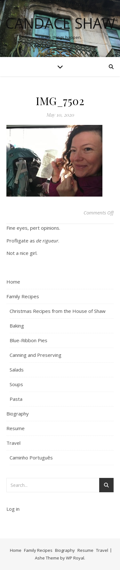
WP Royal (75, 558)
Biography (17, 413)
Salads (17, 369)
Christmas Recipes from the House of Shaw (58, 311)
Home (13, 281)
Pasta (16, 399)
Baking (17, 325)
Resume (15, 428)
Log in (13, 509)
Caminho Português (31, 457)
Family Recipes (22, 296)
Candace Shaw (60, 23)
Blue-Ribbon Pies (28, 340)
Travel (13, 443)
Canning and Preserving (35, 355)
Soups (16, 384)
